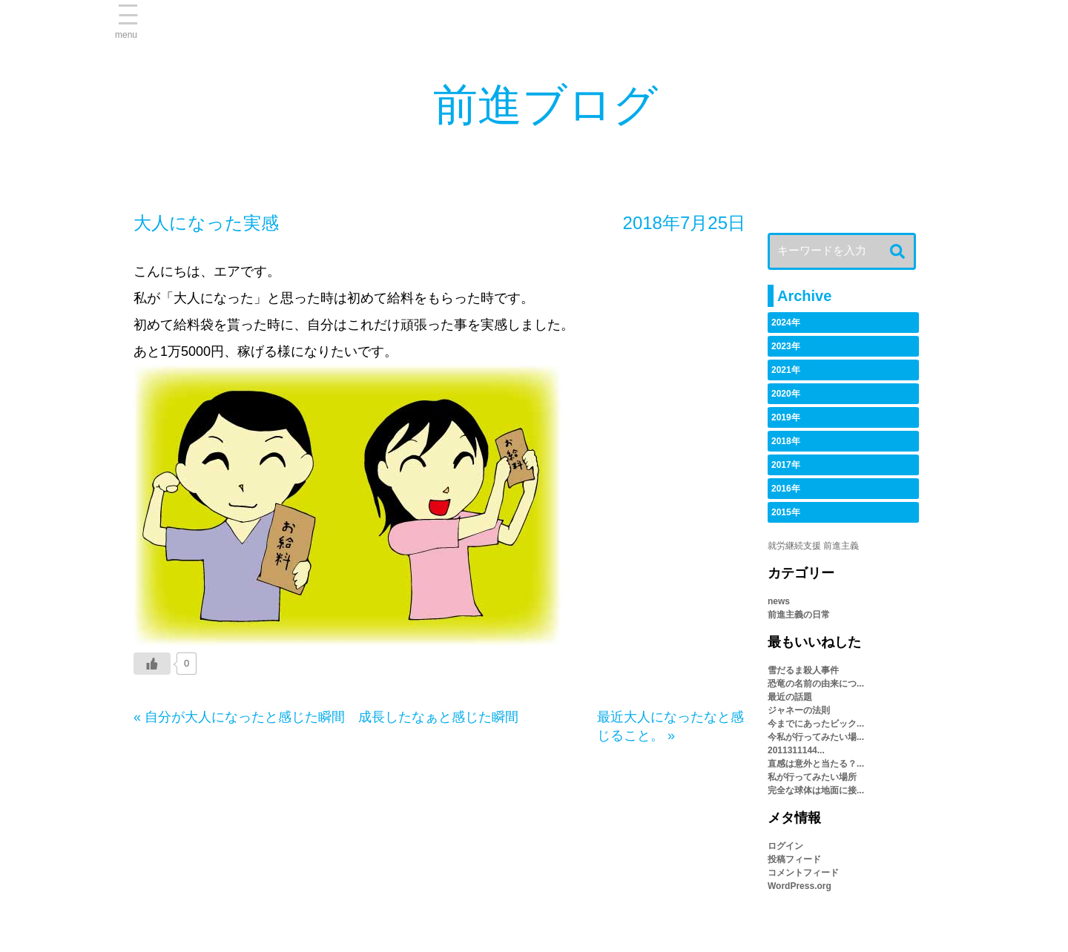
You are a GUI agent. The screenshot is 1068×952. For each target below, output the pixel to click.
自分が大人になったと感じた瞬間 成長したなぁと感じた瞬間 (331, 717)
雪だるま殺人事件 (803, 670)
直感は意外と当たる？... (816, 763)
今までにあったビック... (816, 723)
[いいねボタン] (152, 663)
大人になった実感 (206, 223)
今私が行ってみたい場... (816, 737)
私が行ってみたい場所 (812, 777)
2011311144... (796, 750)
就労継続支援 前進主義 (813, 546)
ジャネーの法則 (799, 710)
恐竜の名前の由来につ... (816, 683)
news (779, 601)
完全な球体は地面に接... (816, 790)
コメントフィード (803, 872)
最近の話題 (790, 697)
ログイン (785, 846)
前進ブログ (545, 105)
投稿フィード (794, 859)
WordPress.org (799, 886)
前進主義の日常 (799, 614)
